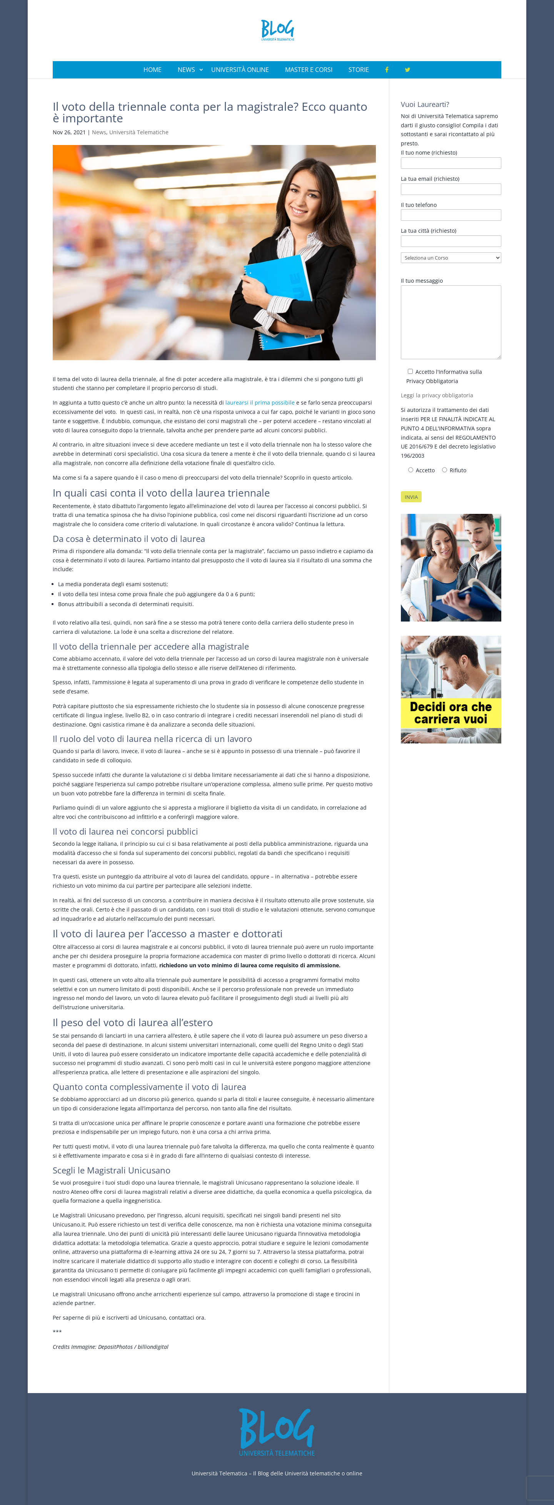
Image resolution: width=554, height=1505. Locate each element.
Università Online (240, 69)
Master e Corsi (308, 69)
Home (153, 69)
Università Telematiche (139, 132)
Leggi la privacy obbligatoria (437, 395)
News (186, 69)
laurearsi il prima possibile (260, 402)
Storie (359, 69)
